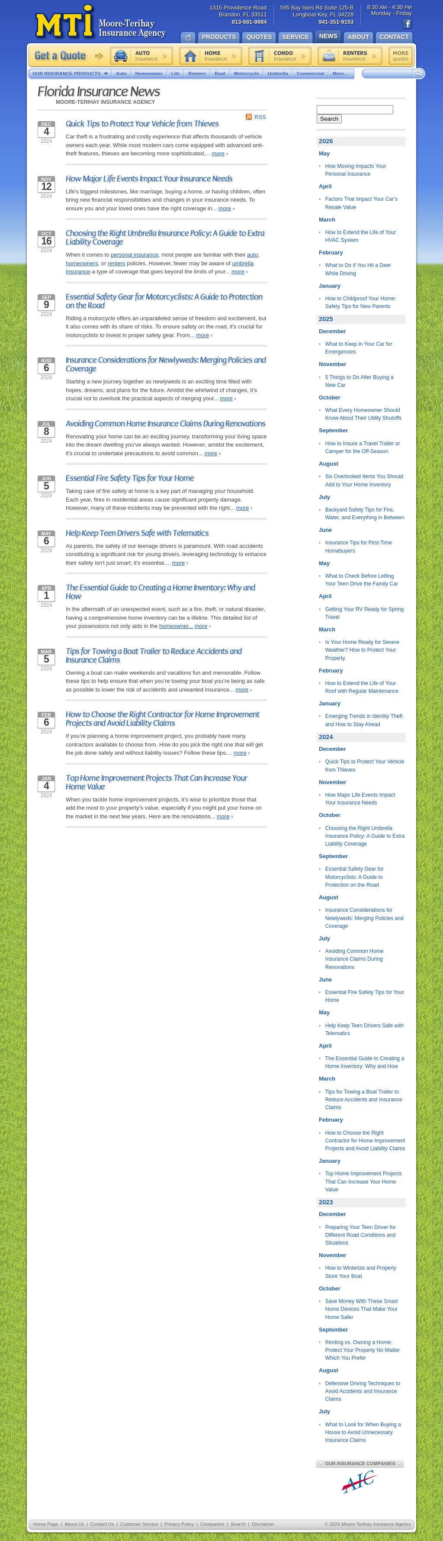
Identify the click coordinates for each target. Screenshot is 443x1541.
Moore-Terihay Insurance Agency (101, 22)
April (325, 186)
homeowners (82, 263)
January (329, 286)
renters (116, 263)
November (333, 364)
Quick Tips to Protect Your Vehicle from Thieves (142, 124)
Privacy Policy (179, 1524)
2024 (326, 737)
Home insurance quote (210, 56)
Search (329, 119)
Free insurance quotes (400, 56)
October (329, 397)
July (324, 497)
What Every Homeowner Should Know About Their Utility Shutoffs (363, 414)
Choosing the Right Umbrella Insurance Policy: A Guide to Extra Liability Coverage (165, 237)
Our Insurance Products (72, 74)
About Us (74, 1524)
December (332, 331)
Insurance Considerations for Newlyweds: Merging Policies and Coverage (166, 364)
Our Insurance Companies (360, 1463)
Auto (121, 73)
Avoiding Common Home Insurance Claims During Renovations (165, 423)
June (325, 530)
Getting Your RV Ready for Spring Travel (364, 613)
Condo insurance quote (279, 56)
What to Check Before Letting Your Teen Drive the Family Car (361, 580)
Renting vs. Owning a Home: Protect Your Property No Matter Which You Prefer (362, 1350)
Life (175, 73)
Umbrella (277, 73)
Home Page (45, 1524)
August (328, 463)
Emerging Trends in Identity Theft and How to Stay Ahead (364, 720)
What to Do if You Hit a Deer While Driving (358, 269)
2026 (326, 141)
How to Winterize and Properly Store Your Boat (360, 1272)
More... (341, 73)
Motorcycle (246, 73)
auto (252, 254)
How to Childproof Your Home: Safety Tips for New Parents (360, 302)
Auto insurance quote (141, 56)
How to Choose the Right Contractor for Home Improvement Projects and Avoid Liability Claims (162, 719)
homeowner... (176, 626)
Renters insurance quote (350, 56)
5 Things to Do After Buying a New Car (359, 381)
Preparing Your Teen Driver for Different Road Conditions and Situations (360, 1235)
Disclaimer (263, 1524)
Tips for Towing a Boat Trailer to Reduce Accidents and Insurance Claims (153, 656)
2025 (326, 318)
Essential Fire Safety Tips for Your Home (130, 478)
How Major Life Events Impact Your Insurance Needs (149, 178)
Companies (212, 1524)
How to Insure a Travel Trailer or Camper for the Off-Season (362, 447)
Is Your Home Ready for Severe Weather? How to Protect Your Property (362, 650)
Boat (219, 73)
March (327, 219)
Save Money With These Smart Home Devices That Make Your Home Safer (361, 1309)
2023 (326, 1202)
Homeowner (149, 73)
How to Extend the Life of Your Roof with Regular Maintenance (362, 687)
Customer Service (139, 1524)
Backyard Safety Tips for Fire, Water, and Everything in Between (364, 514)
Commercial (310, 73)
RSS (260, 117)
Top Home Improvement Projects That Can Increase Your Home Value (156, 782)
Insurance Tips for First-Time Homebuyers (358, 546)
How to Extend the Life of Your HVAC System (360, 236)
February (331, 252)
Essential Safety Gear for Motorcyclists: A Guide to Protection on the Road (164, 301)
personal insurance (134, 254)
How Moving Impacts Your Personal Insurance (355, 170)
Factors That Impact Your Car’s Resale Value (361, 203)
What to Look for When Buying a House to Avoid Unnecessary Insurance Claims (363, 1433)
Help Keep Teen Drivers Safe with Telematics (137, 533)
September (333, 430)
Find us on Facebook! (407, 23)
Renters (197, 73)
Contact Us (102, 1524)
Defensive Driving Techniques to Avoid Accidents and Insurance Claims (363, 1391)
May (324, 153)
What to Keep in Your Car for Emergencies (358, 348)
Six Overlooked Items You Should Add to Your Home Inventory (364, 480)
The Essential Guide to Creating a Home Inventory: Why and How (160, 592)
